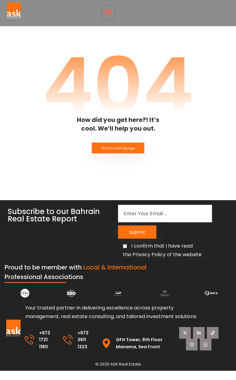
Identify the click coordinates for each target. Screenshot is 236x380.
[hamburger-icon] (108, 13)
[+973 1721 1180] (29, 349)
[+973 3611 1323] (68, 349)
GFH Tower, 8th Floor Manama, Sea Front (143, 352)
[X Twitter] (193, 332)
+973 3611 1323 (84, 348)
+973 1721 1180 (45, 348)
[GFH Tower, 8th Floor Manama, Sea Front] (107, 353)
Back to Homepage (118, 148)
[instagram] (193, 356)
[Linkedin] (207, 332)
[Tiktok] (200, 344)
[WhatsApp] (207, 356)
